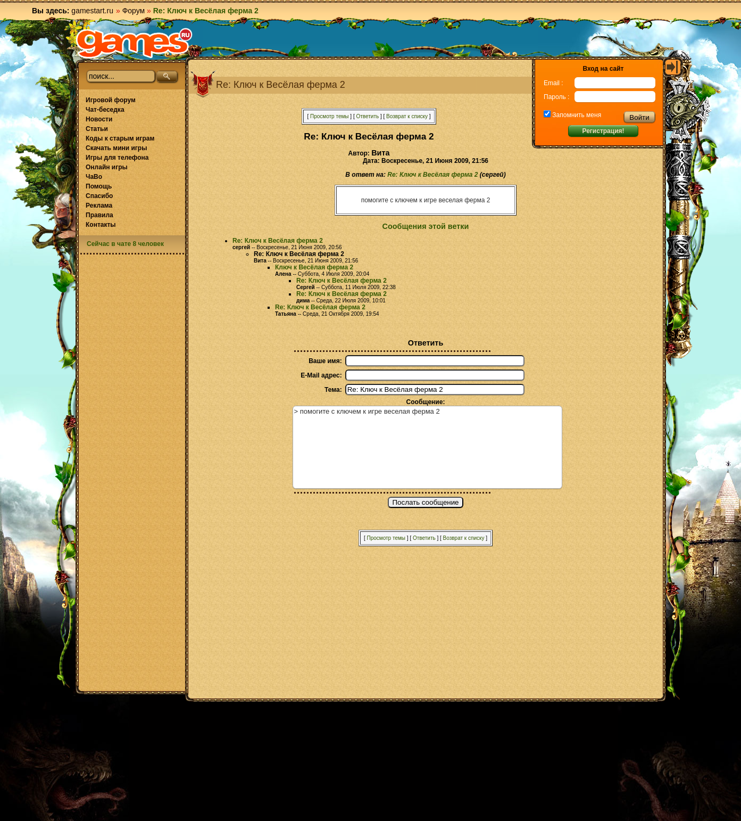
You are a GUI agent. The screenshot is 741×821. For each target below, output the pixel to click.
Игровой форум (111, 100)
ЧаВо (94, 176)
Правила (99, 215)
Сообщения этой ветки (425, 226)
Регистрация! (603, 131)
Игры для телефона (117, 157)
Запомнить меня (576, 115)
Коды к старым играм (120, 138)
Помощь (99, 186)
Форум (133, 10)
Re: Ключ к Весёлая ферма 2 (432, 174)
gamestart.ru (92, 10)
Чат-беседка (105, 109)
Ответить (367, 116)
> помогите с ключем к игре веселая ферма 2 (427, 447)
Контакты (101, 224)
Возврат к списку (407, 116)
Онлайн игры (107, 167)
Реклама (99, 205)
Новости (99, 119)
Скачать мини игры (116, 148)
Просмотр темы (329, 116)
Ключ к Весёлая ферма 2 (314, 267)
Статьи (97, 129)
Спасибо (99, 196)
